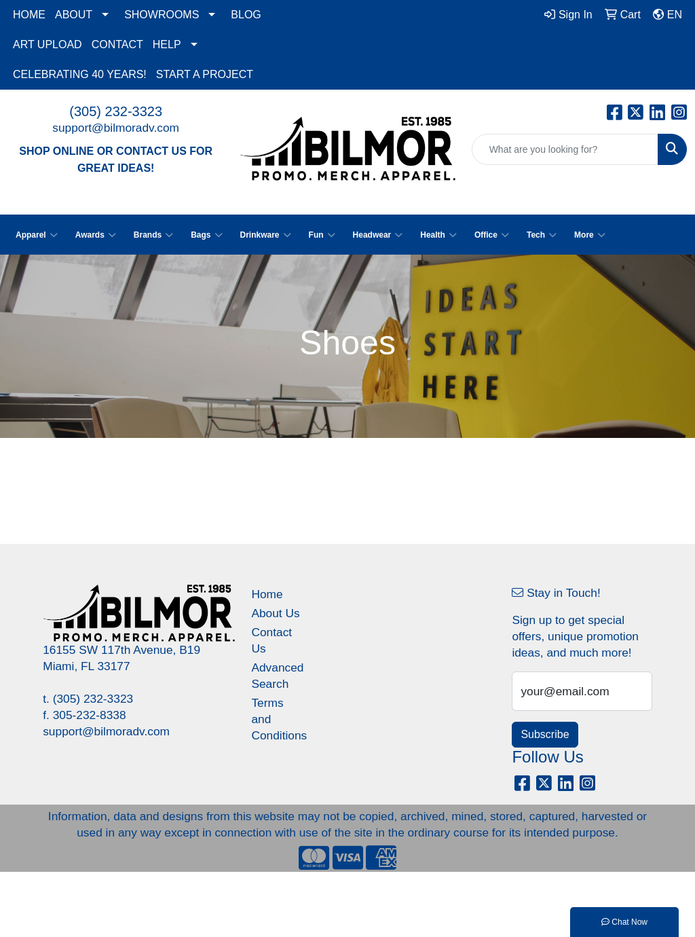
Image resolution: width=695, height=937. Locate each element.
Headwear (378, 235)
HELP (167, 44)
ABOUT (73, 14)
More (589, 235)
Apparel (37, 235)
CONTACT (117, 44)
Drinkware (265, 235)
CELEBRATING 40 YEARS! (80, 74)
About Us (275, 613)
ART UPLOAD (47, 44)
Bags (206, 235)
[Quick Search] (565, 149)
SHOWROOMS (161, 14)
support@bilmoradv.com (115, 127)
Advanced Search (275, 676)
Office (491, 235)
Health (438, 235)
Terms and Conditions (275, 719)
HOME (29, 14)
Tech (542, 235)
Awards (95, 235)
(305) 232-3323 (115, 111)
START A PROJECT (204, 74)
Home (266, 594)
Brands (153, 235)
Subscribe (545, 734)
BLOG (246, 14)
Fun (322, 235)
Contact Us (271, 640)
